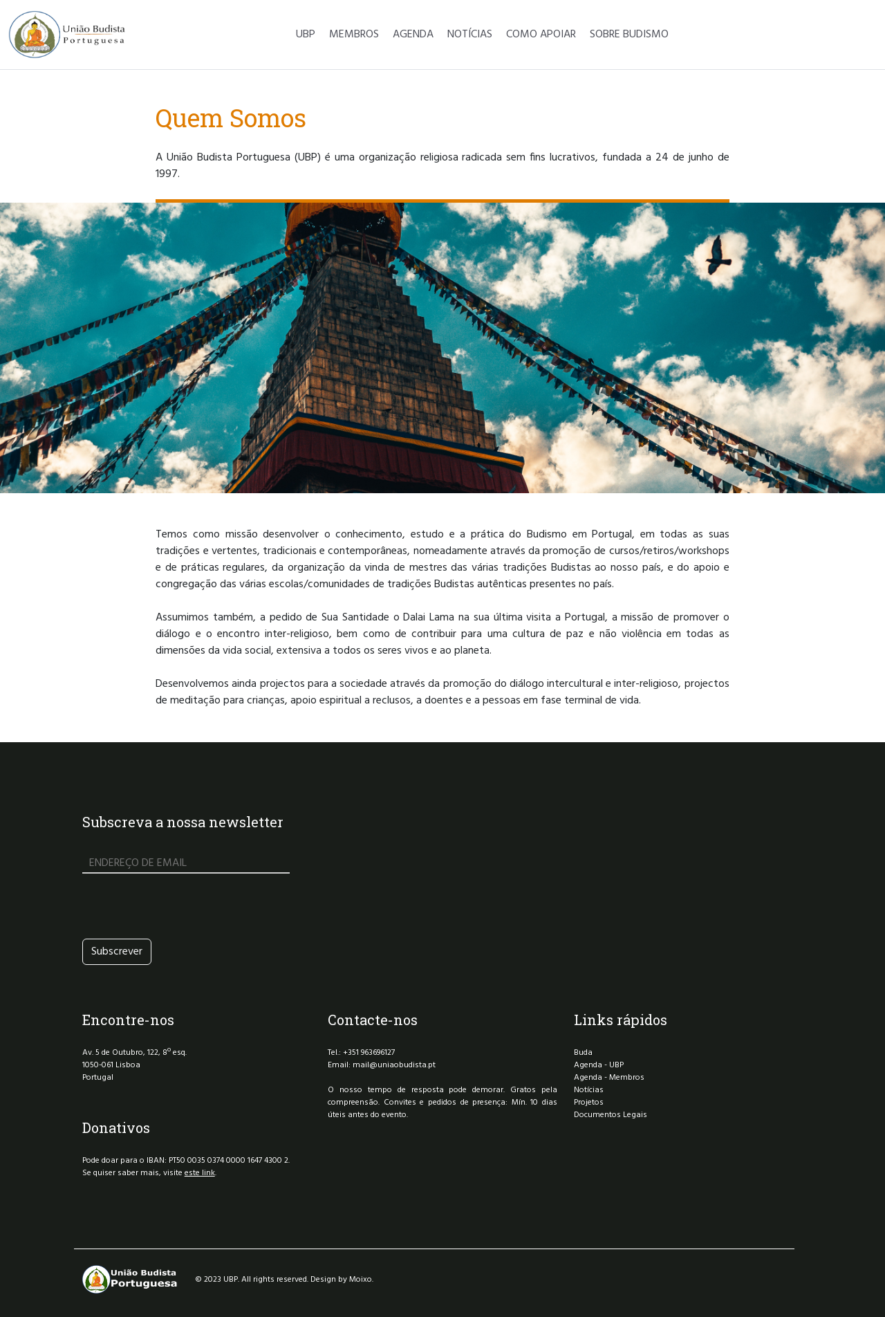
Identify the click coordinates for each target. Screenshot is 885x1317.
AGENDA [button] (413, 35)
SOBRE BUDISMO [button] (629, 35)
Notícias (589, 1090)
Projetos (589, 1102)
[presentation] (187, 906)
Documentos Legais (610, 1115)
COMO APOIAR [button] (541, 35)
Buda (583, 1053)
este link (200, 1173)
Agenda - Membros (609, 1078)
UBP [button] (305, 35)
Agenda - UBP (599, 1065)
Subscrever (116, 952)
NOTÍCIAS (469, 35)
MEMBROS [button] (354, 35)
